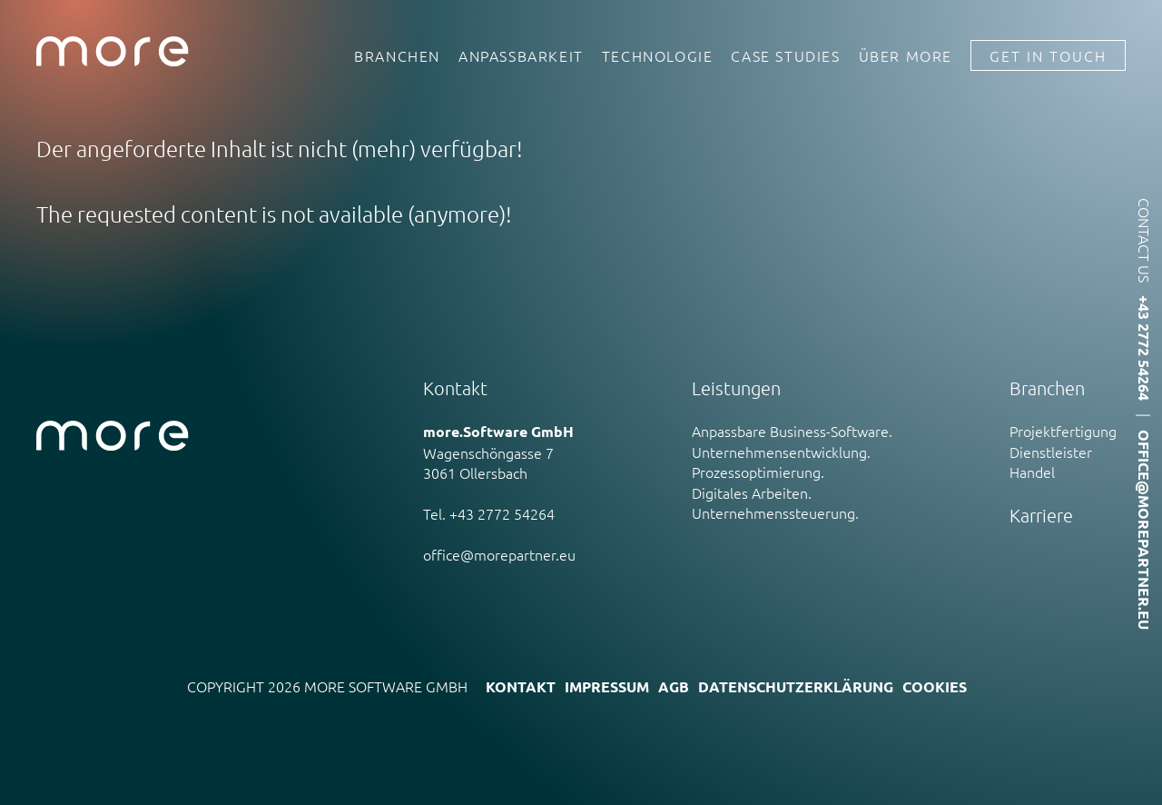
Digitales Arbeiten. (752, 492)
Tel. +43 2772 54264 (489, 513)
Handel (1032, 472)
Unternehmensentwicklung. (781, 452)
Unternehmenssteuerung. (775, 512)
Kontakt (521, 686)
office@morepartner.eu (499, 554)
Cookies (934, 686)
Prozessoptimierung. (758, 472)
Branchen (397, 52)
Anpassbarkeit (521, 52)
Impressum (607, 686)
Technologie (658, 52)
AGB (673, 686)
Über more (905, 52)
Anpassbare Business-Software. (792, 431)
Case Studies (785, 52)
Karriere (1041, 515)
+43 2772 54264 (1144, 348)
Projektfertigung (1063, 431)
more (112, 51)
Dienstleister (1050, 452)
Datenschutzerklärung (795, 686)
